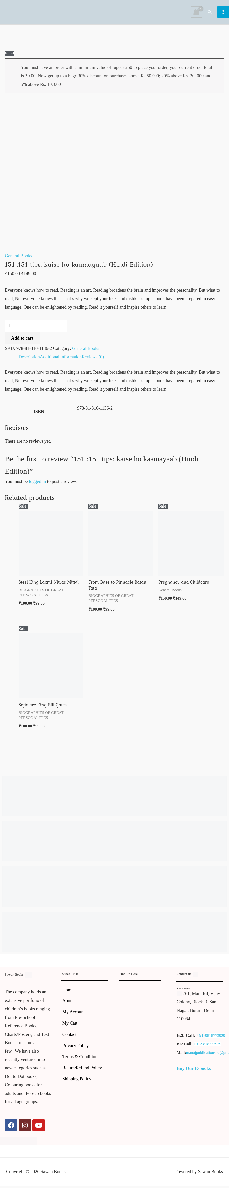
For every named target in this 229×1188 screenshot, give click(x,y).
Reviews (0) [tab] (93, 359)
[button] (210, 13)
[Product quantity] (36, 329)
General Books (18, 259)
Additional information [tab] (61, 359)
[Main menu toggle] (223, 13)
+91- (200, 1038)
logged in (37, 484)
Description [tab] (29, 359)
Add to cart (22, 341)
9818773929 (215, 1038)
